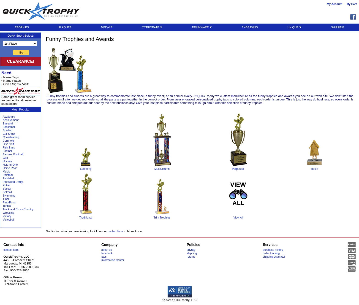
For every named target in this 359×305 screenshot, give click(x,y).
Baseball (8, 123)
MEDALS (106, 27)
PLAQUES (64, 27)
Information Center (112, 260)
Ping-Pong (9, 202)
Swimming (9, 195)
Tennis (7, 206)
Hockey (7, 161)
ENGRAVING (250, 27)
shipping (192, 253)
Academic (9, 116)
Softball (7, 192)
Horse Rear (10, 168)
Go (21, 52)
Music (6, 171)
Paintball (8, 175)
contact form (115, 231)
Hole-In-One (10, 164)
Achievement (11, 120)
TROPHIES (22, 27)
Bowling (7, 130)
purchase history (273, 249)
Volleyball (8, 219)
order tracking (271, 253)
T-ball (6, 199)
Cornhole (8, 140)
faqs (104, 256)
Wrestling (8, 212)
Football (8, 151)
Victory (7, 216)
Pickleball (8, 178)
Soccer (7, 188)
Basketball (9, 127)
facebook (107, 253)
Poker (6, 185)
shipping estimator (274, 256)
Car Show (9, 133)
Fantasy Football (13, 154)
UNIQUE (295, 27)
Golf (5, 157)
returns (191, 256)
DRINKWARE (202, 27)
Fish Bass (9, 147)
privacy (191, 249)
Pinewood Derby (13, 182)
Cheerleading (11, 137)
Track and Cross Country (18, 209)
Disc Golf (8, 144)
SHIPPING (337, 27)
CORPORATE (152, 27)
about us (106, 249)
